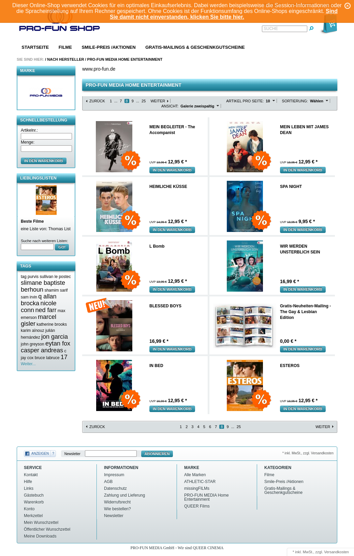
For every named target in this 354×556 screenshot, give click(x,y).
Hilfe (28, 481)
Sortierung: (295, 101)
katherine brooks (51, 324)
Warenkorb (34, 502)
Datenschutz (115, 488)
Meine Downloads (40, 536)
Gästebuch (34, 495)
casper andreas (42, 350)
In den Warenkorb (172, 170)
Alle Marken (195, 474)
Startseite (35, 47)
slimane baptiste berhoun (43, 286)
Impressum (114, 474)
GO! (61, 247)
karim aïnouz (32, 330)
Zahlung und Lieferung (124, 495)
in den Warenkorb (43, 161)
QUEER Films (197, 506)
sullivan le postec (55, 276)
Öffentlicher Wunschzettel (47, 529)
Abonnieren (157, 454)
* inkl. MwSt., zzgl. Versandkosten (308, 453)
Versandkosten (336, 552)
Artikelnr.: (29, 130)
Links (28, 488)
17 (64, 357)
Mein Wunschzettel (41, 522)
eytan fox (57, 343)
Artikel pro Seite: (245, 101)
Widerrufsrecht (117, 502)
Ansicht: (169, 106)
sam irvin (29, 297)
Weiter (157, 101)
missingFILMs (196, 488)
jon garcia (54, 336)
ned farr (45, 310)
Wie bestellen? (117, 509)
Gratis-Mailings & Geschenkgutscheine (195, 47)
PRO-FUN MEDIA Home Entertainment (125, 59)
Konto (29, 509)
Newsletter (72, 454)
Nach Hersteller (65, 59)
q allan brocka (38, 300)
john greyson (32, 344)
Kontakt (31, 474)
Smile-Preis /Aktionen (108, 47)
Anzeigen (40, 453)
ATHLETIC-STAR (200, 481)
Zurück (97, 101)
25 (144, 101)
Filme (65, 47)
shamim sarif (56, 290)
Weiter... (28, 364)
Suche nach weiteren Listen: (44, 241)
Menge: (27, 142)
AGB (108, 481)
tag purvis (30, 276)
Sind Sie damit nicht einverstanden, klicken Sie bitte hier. (224, 14)
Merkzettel (33, 515)
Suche (271, 28)
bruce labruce (47, 357)
